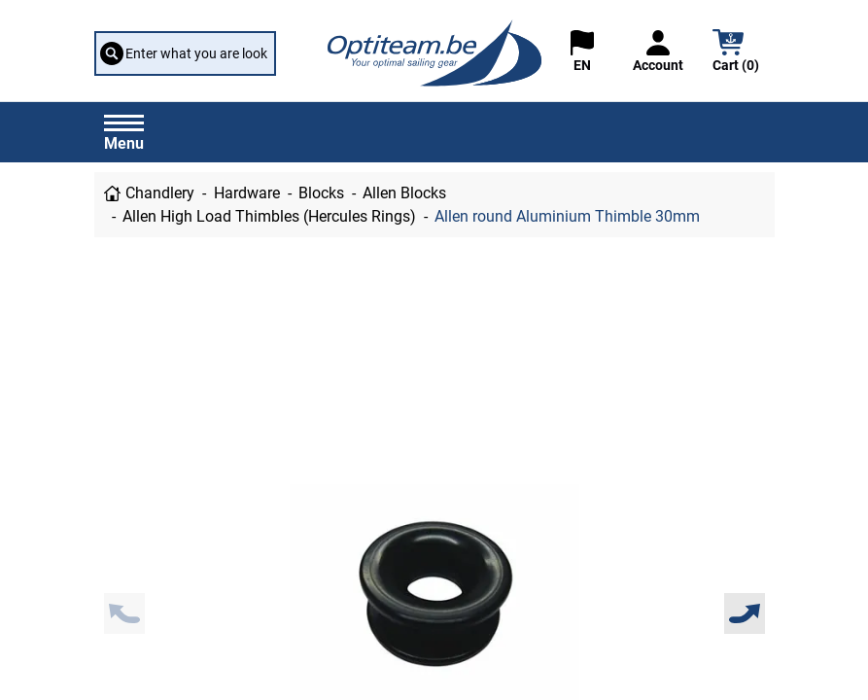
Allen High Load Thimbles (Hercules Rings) (269, 216)
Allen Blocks (404, 193)
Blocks (321, 193)
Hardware (247, 193)
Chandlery (159, 193)
